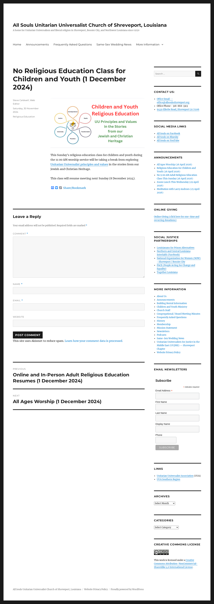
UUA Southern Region (168, 479)
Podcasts (161, 334)
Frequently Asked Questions (73, 44)
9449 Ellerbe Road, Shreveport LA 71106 (178, 109)
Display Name (162, 424)
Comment (20, 233)
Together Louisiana (167, 272)
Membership (164, 324)
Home (17, 44)
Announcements (37, 44)
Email (18, 300)
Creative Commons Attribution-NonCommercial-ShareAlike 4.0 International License (175, 564)
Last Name (161, 413)
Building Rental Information (172, 303)
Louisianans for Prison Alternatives (175, 247)
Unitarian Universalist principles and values (79, 164)
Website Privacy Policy (168, 352)
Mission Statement (167, 327)
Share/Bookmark (74, 188)
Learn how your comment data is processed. (94, 340)
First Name (161, 402)
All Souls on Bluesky (167, 137)
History (161, 320)
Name (18, 284)
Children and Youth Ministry (172, 306)
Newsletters (163, 331)
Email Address (164, 390)
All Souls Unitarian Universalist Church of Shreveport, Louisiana (90, 25)
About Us (162, 296)
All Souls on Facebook (168, 133)
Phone (158, 435)
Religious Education (24, 116)
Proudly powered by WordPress (127, 589)
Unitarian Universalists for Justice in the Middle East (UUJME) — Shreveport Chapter (178, 345)
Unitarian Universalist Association (175, 475)
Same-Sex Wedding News (113, 44)
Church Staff (163, 310)
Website (18, 316)
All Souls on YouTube (168, 140)
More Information (147, 44)
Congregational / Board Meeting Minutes (178, 313)
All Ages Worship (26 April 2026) (174, 164)
